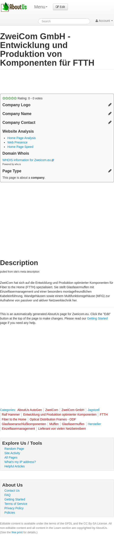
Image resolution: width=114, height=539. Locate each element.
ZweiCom (51, 410)
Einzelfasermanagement (18, 428)
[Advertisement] (35, 81)
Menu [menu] (40, 6)
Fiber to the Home (14, 419)
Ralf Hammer (11, 414)
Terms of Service (15, 504)
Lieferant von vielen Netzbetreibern (62, 428)
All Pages (10, 457)
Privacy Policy (14, 508)
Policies (9, 512)
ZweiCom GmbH (73, 410)
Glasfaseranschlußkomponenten (24, 424)
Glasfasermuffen (73, 424)
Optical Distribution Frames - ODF (53, 419)
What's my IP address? (20, 462)
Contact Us (12, 490)
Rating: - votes (22, 98)
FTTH (104, 414)
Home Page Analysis (21, 138)
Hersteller (94, 424)
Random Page (14, 448)
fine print (17, 532)
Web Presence (17, 142)
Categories (7, 410)
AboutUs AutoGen (29, 410)
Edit (60, 7)
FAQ (7, 495)
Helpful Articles (14, 466)
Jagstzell (94, 410)
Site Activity (12, 453)
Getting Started (97, 318)
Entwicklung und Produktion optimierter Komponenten (59, 414)
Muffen (54, 424)
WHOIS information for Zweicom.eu (28, 160)
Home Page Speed (20, 147)
